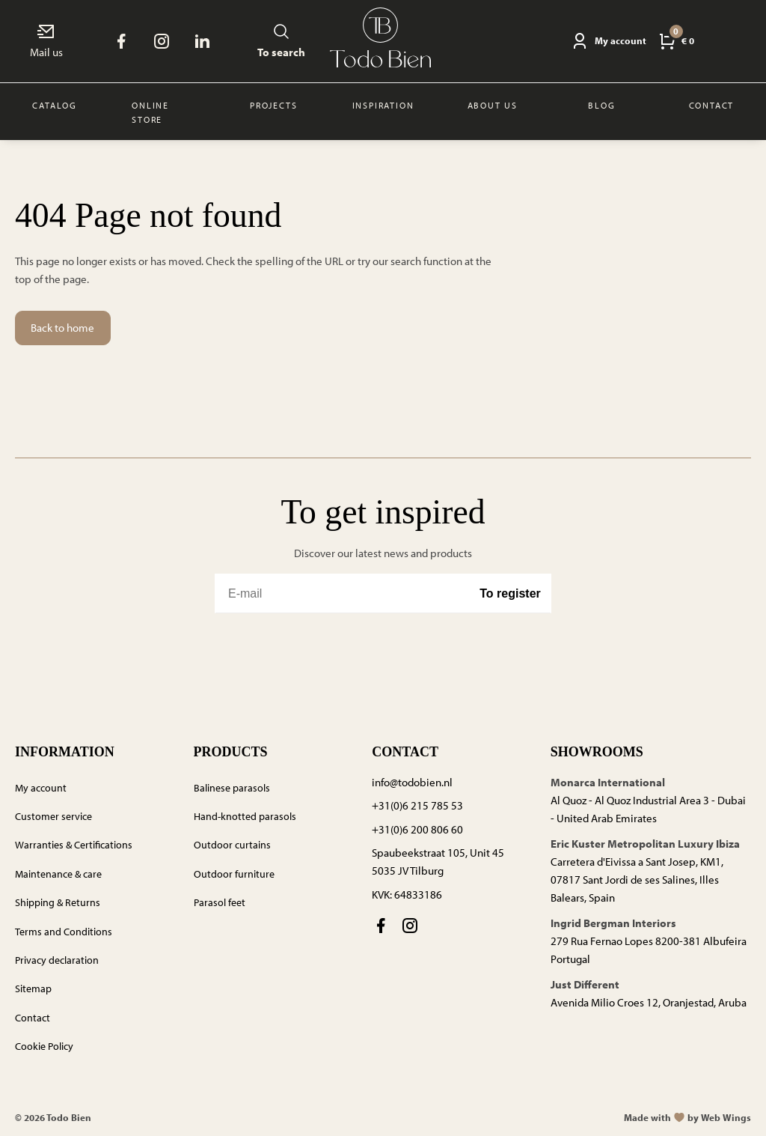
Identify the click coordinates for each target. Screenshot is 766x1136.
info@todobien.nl (412, 782)
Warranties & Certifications (73, 844)
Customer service (53, 816)
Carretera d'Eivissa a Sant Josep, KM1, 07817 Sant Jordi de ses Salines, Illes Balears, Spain (637, 879)
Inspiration (383, 105)
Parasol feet (219, 902)
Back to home (62, 328)
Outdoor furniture (234, 874)
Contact (712, 105)
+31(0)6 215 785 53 (417, 805)
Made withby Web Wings (687, 1117)
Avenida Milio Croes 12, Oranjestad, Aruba (649, 1002)
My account (41, 788)
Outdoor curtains (232, 844)
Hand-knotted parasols (245, 816)
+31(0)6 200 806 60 (417, 829)
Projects (273, 105)
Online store (150, 112)
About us (493, 105)
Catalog (54, 105)
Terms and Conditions (63, 931)
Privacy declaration (57, 960)
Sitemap (33, 988)
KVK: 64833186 (407, 894)
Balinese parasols (232, 788)
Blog (601, 105)
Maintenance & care (58, 874)
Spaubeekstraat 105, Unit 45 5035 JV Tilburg (438, 861)
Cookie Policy (44, 1046)
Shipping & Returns (57, 902)
